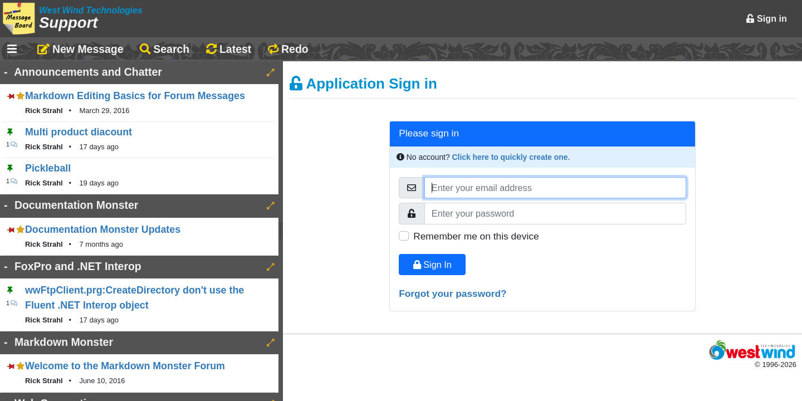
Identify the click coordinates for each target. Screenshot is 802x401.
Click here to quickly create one (510, 157)
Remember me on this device (476, 236)
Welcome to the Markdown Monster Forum (125, 365)
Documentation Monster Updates (102, 229)
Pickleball (48, 168)
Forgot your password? (453, 293)
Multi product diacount (78, 132)
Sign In (432, 265)
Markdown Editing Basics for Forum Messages (135, 95)
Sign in (766, 18)
